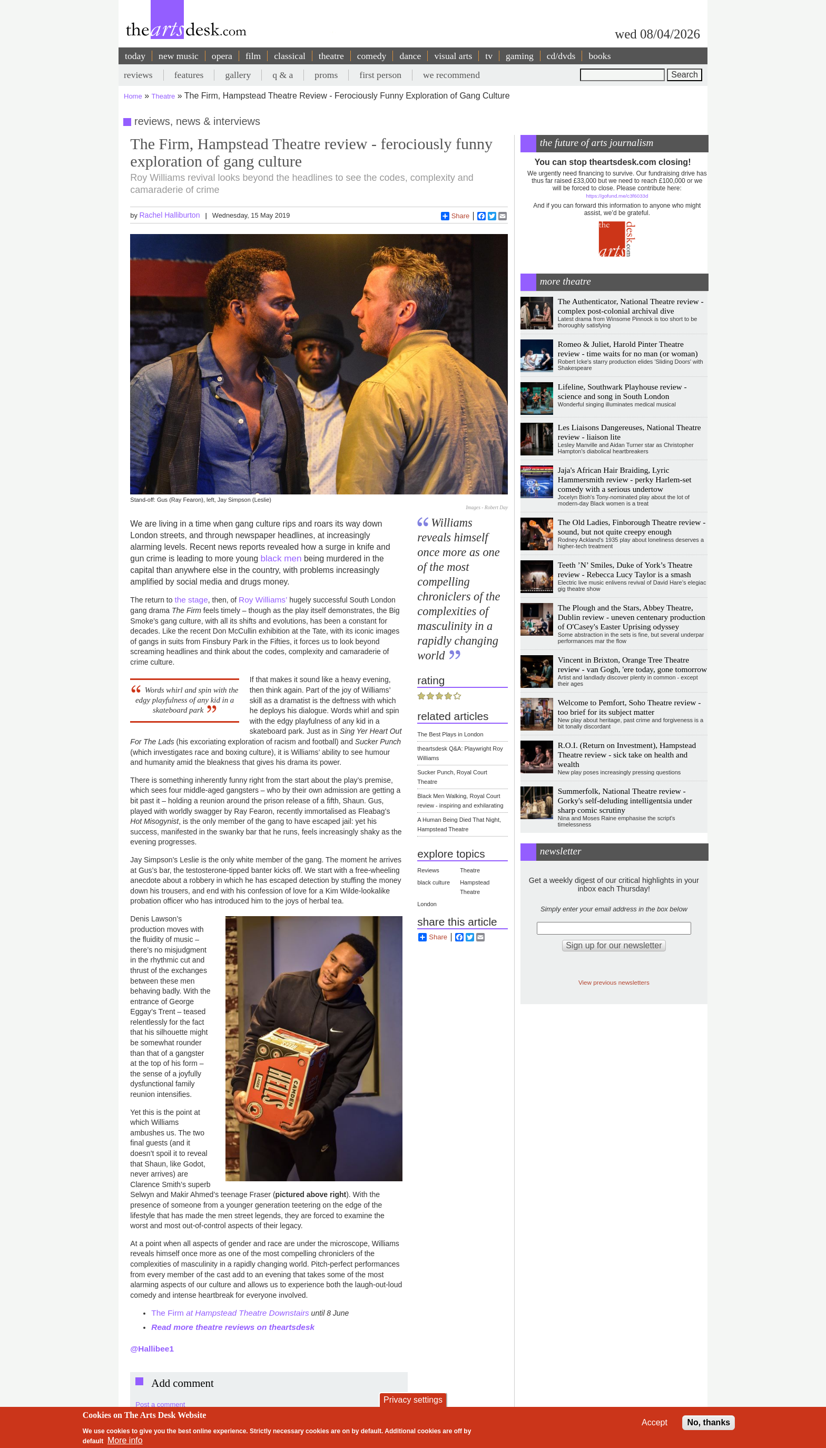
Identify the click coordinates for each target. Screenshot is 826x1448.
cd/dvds (561, 56)
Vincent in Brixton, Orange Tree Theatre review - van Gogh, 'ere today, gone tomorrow (632, 664)
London (427, 904)
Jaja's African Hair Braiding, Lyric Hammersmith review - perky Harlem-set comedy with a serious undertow (625, 479)
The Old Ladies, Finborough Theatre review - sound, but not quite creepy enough (632, 527)
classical (290, 56)
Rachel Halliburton (169, 215)
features (189, 75)
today (135, 56)
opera (222, 56)
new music (179, 56)
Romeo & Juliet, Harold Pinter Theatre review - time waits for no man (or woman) (628, 348)
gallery (238, 75)
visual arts (453, 56)
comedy (372, 56)
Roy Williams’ (264, 599)
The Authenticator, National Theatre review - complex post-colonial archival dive (631, 306)
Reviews (428, 870)
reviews (138, 75)
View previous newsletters (614, 982)
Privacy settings (413, 1399)
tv (489, 56)
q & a (282, 75)
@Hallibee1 (152, 1348)
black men (280, 558)
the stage (191, 599)
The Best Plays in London (450, 734)
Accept (654, 1422)
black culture (433, 882)
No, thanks (708, 1422)
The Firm (230, 1312)
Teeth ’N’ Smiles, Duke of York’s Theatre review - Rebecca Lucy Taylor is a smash (625, 569)
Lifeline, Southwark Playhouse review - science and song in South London (622, 391)
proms (326, 75)
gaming (520, 56)
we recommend (451, 75)
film (253, 56)
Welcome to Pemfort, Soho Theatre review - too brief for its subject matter (629, 707)
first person (380, 75)
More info (125, 1440)
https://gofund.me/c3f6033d (617, 196)
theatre (331, 56)
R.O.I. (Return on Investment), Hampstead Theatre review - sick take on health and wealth (627, 755)
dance (410, 56)
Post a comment (160, 1404)
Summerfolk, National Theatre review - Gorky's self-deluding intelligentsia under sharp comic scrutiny (625, 800)
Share (455, 216)
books (599, 56)
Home (133, 96)
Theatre (163, 96)
